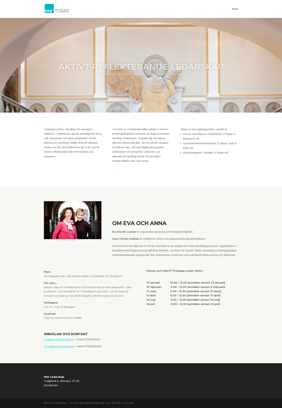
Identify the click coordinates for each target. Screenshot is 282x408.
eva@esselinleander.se (59, 339)
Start (235, 9)
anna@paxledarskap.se (59, 346)
